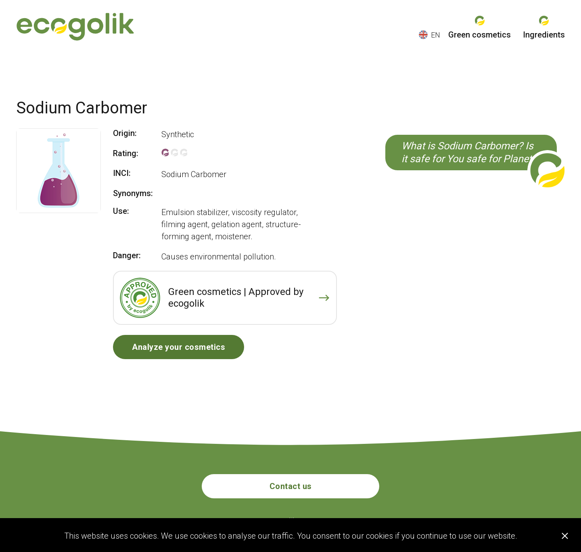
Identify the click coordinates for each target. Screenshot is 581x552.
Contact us (291, 486)
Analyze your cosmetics (178, 347)
